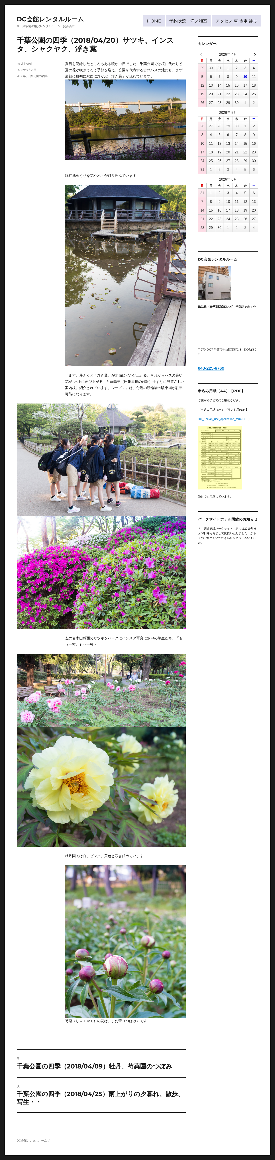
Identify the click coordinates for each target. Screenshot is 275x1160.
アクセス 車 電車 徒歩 (236, 21)
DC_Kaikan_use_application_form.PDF (223, 419)
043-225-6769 (211, 368)
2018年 (21, 76)
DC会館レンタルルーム (50, 19)
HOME (154, 21)
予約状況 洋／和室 (188, 21)
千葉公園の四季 (37, 76)
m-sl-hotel (24, 63)
